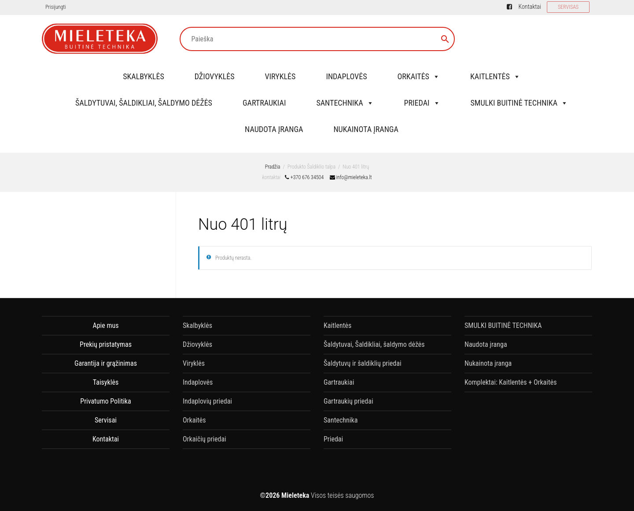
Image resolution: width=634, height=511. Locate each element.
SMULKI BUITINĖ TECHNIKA (519, 102)
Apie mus (105, 325)
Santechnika (344, 102)
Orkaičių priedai (204, 439)
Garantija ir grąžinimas (105, 363)
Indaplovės (346, 76)
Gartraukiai (264, 102)
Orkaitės (418, 76)
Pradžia (272, 167)
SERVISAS (568, 7)
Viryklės (280, 76)
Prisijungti (55, 7)
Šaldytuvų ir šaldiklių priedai (363, 363)
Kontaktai (529, 6)
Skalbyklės (143, 76)
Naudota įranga (274, 129)
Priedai (422, 102)
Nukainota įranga (365, 129)
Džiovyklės (215, 76)
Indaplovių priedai (207, 401)
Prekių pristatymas (106, 344)
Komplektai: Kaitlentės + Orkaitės (510, 382)
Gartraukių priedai (348, 401)
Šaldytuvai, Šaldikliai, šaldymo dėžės (143, 102)
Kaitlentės (495, 76)
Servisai (106, 420)
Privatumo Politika (105, 401)
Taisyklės (105, 382)
